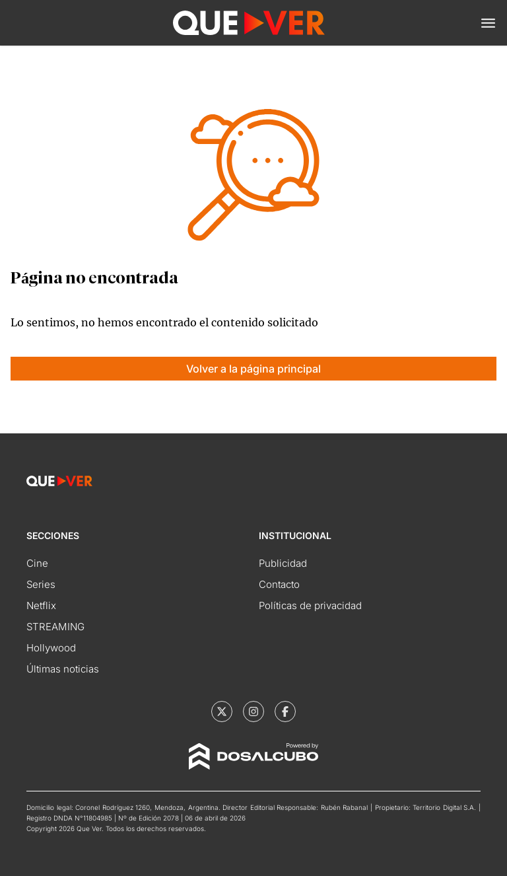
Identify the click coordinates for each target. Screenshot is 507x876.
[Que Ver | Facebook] (285, 711)
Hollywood (51, 647)
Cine (37, 563)
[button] (488, 23)
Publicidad (283, 563)
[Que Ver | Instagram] (253, 711)
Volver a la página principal (253, 368)
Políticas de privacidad (310, 605)
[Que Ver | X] (222, 711)
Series (40, 584)
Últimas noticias (62, 669)
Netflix (41, 605)
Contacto (279, 584)
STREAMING (55, 626)
